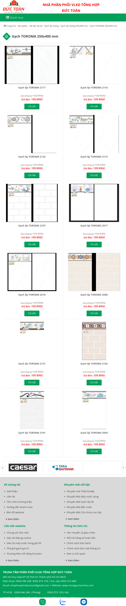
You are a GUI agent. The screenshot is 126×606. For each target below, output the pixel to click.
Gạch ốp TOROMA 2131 (31, 363)
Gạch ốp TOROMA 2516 (31, 294)
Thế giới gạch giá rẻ (17, 548)
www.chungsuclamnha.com (77, 585)
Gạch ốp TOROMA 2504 (94, 432)
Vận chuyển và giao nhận (81, 532)
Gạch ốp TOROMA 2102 (94, 363)
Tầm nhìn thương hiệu (19, 501)
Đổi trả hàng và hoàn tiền (81, 538)
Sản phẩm (23, 25)
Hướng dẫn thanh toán (20, 507)
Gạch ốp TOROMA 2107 (31, 225)
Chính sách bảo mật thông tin (83, 548)
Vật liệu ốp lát (35, 25)
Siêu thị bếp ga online (19, 538)
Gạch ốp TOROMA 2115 (94, 156)
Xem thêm (13, 519)
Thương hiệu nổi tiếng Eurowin (24, 553)
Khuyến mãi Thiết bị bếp (80, 491)
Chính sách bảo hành (79, 543)
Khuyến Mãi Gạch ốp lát (80, 501)
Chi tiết (32, 106)
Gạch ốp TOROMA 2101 (31, 432)
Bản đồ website (15, 512)
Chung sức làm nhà (17, 532)
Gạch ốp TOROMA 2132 (31, 156)
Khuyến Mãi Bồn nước (79, 507)
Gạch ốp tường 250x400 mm (74, 25)
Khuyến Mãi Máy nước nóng (82, 496)
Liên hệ (11, 496)
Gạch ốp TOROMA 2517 (94, 225)
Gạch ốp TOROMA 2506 (94, 294)
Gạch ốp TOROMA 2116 (94, 87)
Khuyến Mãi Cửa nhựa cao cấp (84, 512)
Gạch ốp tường (51, 25)
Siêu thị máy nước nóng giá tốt (24, 543)
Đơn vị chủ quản (76, 553)
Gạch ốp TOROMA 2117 (31, 87)
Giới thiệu (12, 491)
